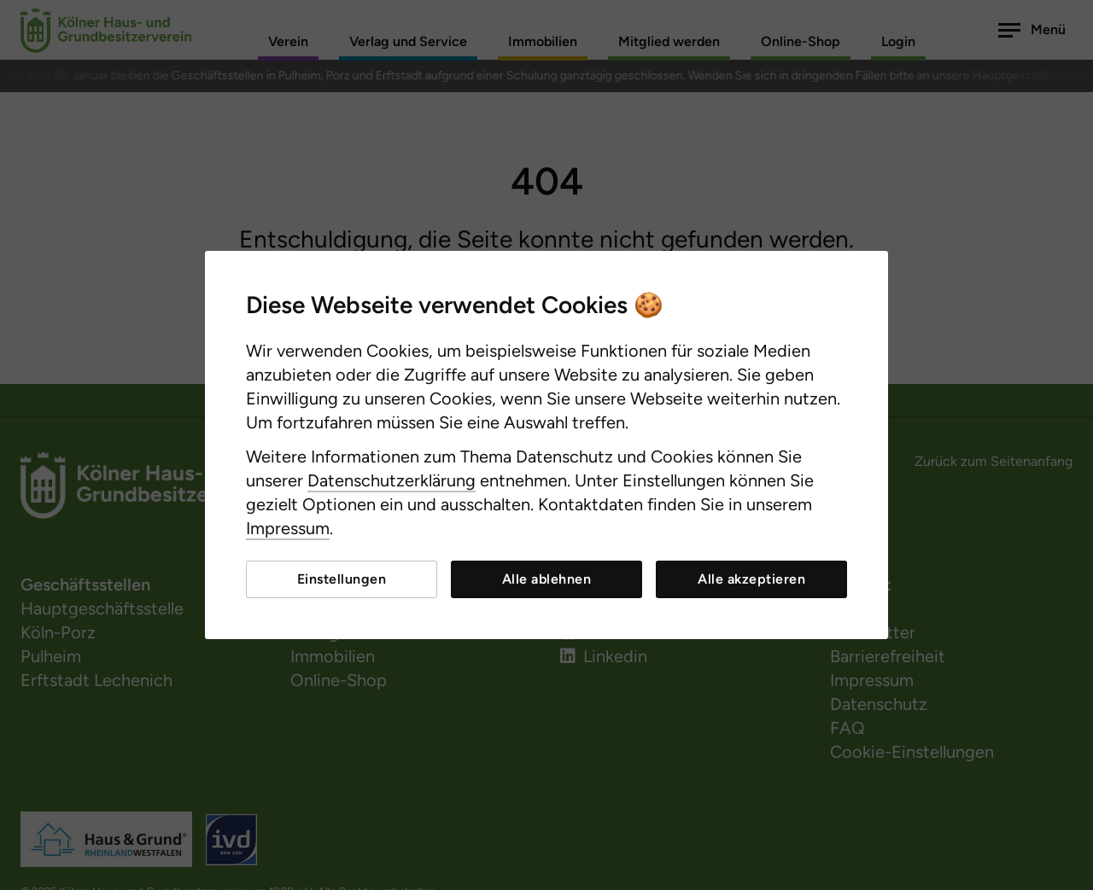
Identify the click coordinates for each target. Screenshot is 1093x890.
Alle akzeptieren (751, 579)
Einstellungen (342, 579)
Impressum (288, 528)
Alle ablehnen (547, 579)
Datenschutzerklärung (391, 480)
